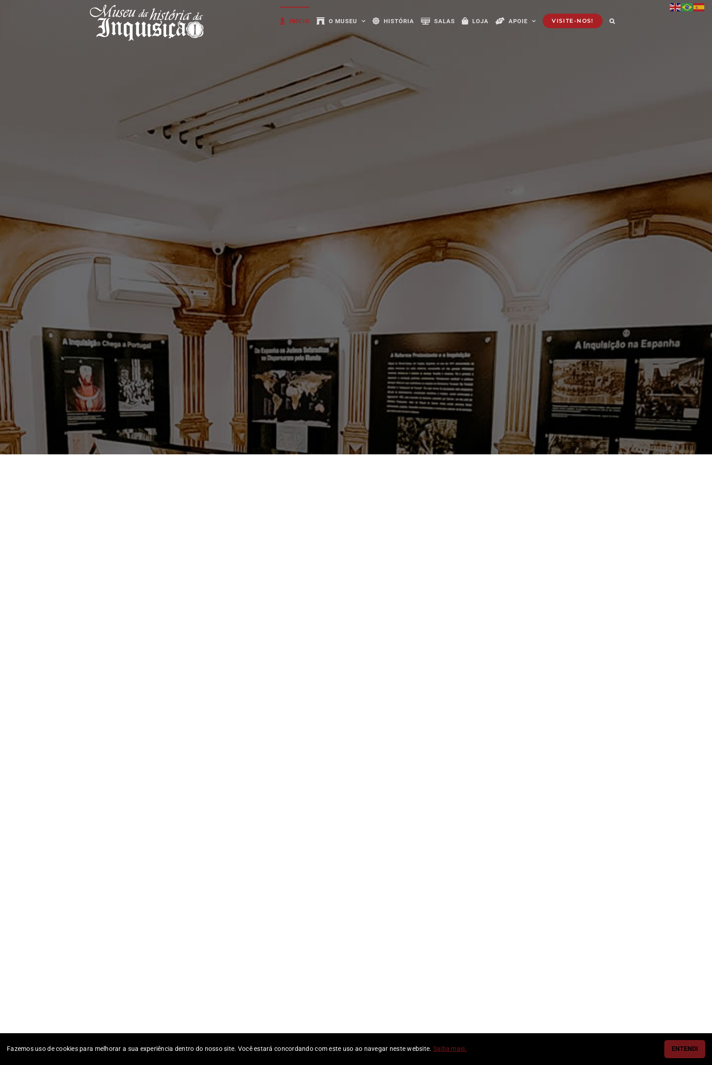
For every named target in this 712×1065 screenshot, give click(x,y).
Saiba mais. (450, 1049)
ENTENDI (685, 1049)
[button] (612, 20)
